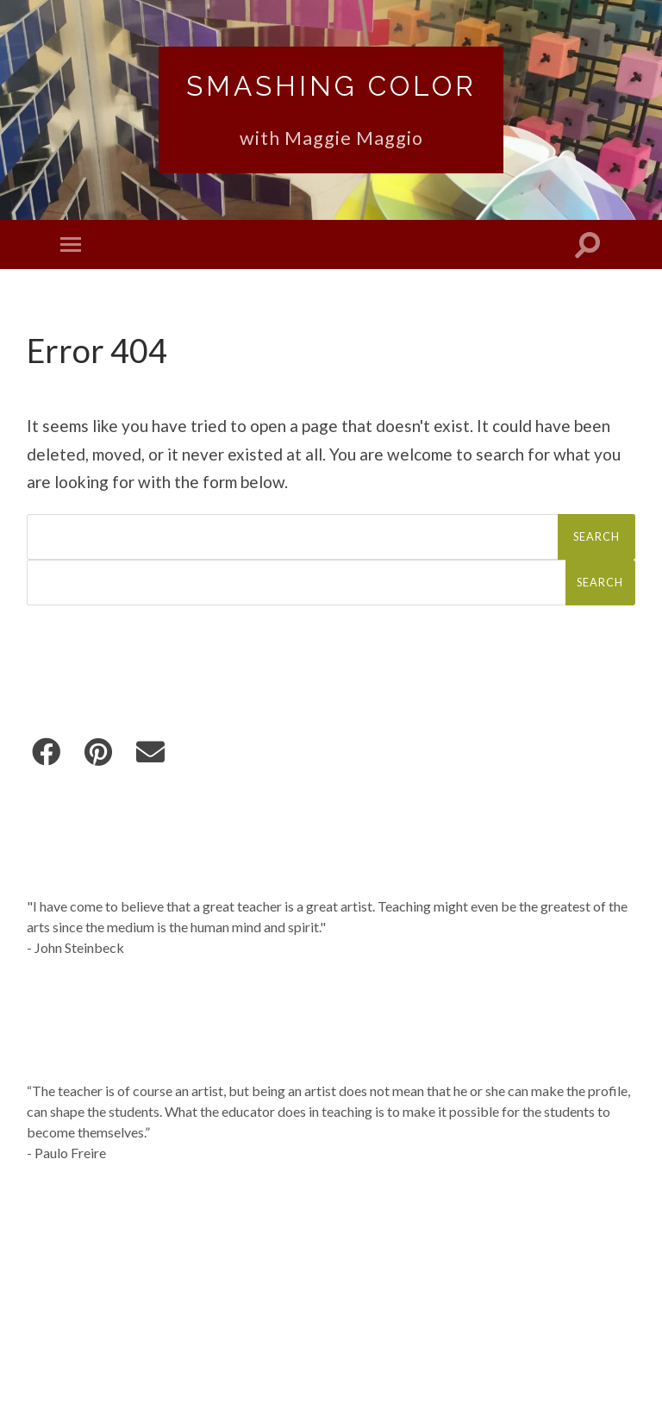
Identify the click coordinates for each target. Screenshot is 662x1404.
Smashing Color (331, 86)
